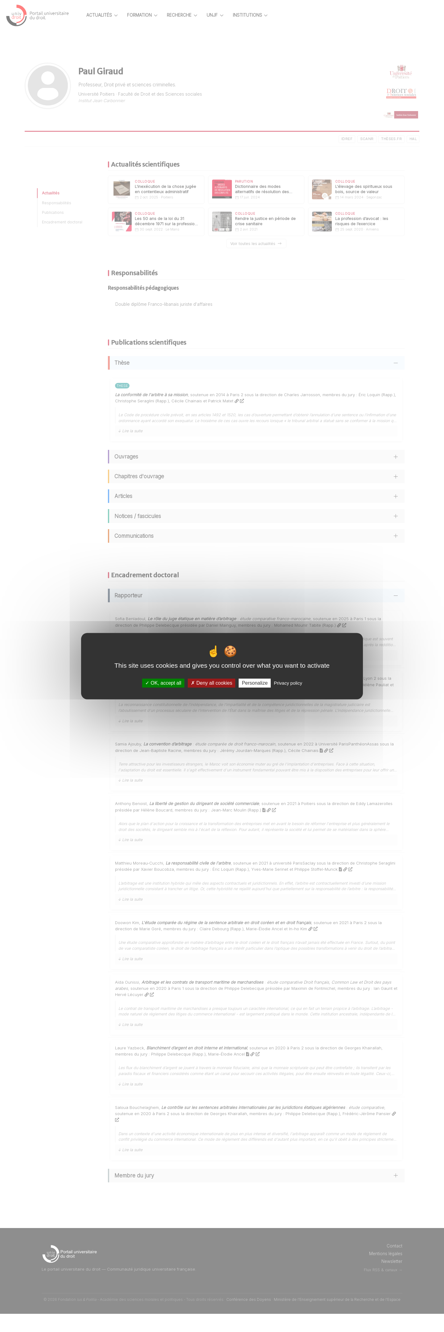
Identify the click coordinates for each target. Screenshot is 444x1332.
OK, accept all (163, 683)
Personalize (255, 683)
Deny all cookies (211, 683)
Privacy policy (288, 683)
